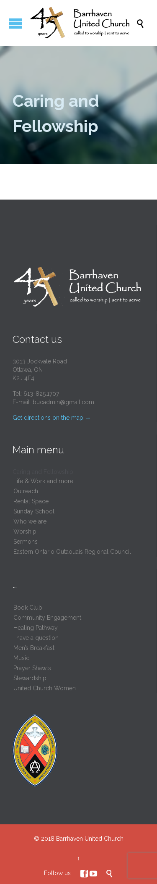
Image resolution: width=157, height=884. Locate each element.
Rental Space (31, 501)
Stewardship (29, 678)
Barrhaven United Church (90, 838)
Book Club (27, 607)
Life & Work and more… (44, 481)
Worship (24, 531)
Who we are (29, 521)
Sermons (25, 541)
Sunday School (33, 511)
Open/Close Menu (15, 23)
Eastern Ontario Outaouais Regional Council (72, 551)
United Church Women (44, 688)
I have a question (36, 637)
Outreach (25, 491)
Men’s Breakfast (33, 648)
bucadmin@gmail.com (63, 402)
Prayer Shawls (32, 668)
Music (21, 658)
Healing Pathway (35, 627)
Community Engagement (47, 617)
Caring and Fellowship (43, 471)
